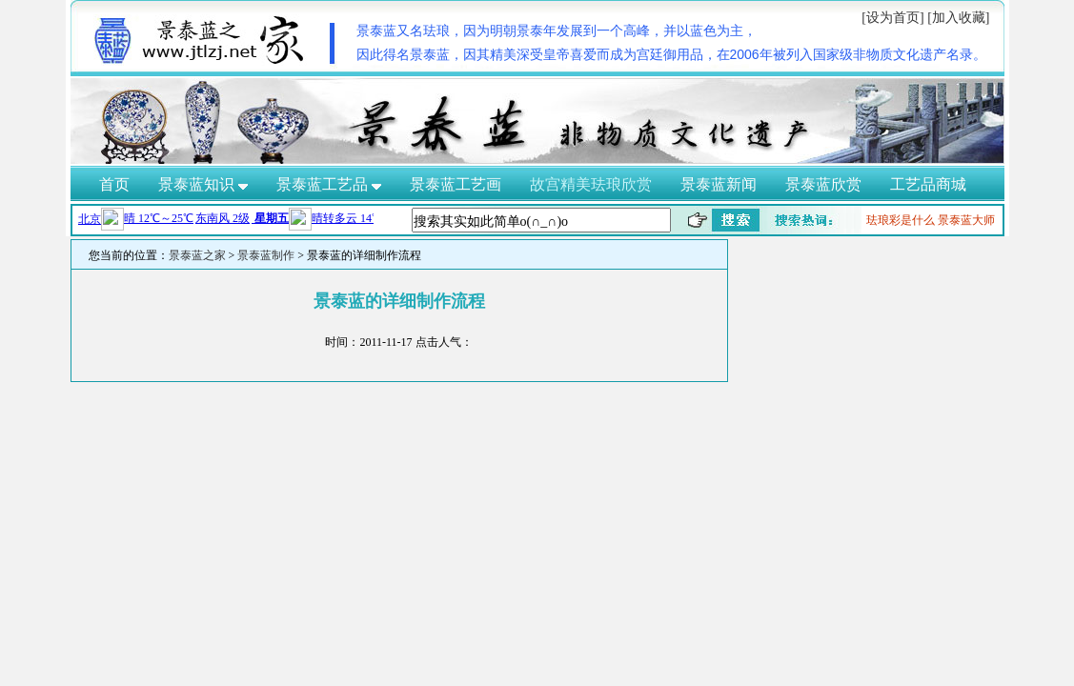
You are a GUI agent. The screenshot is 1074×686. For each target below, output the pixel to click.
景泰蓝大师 (966, 220)
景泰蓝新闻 (718, 184)
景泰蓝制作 (265, 255)
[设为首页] (892, 17)
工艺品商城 (928, 184)
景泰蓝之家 (197, 255)
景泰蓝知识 (203, 184)
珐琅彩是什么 (900, 220)
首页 (114, 184)
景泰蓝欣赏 (823, 184)
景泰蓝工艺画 (455, 184)
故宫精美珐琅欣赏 (591, 184)
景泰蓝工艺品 (328, 184)
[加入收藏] (958, 17)
